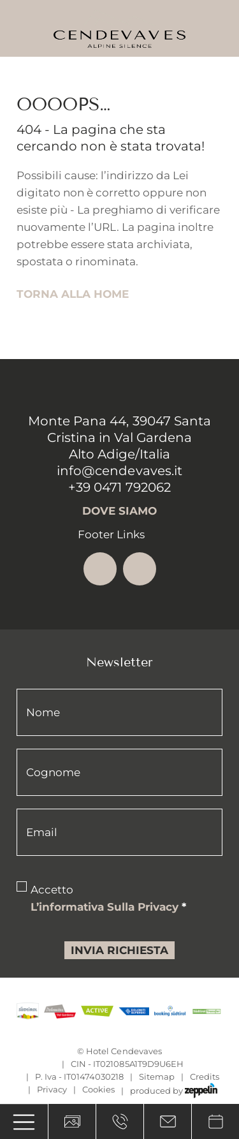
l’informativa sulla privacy (109, 907)
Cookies (98, 1089)
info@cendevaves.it (119, 470)
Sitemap (157, 1076)
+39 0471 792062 (119, 487)
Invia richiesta (119, 950)
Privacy (52, 1089)
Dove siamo (119, 511)
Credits (204, 1076)
